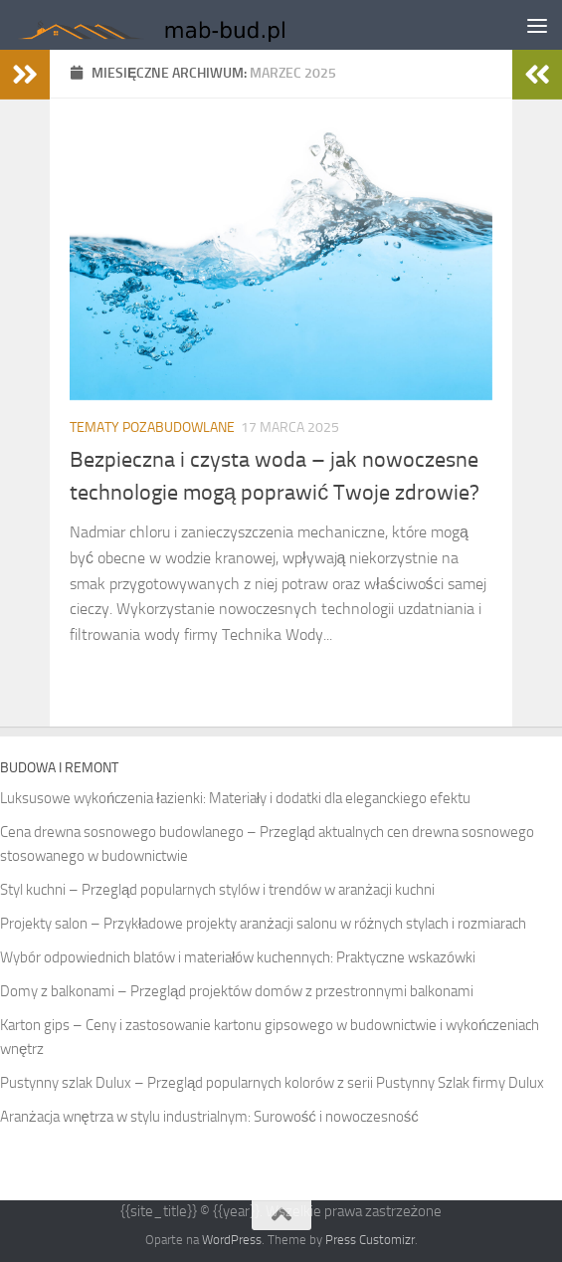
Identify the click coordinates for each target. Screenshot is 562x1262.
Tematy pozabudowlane (152, 427)
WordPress (232, 1239)
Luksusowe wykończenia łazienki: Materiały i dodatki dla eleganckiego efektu (235, 798)
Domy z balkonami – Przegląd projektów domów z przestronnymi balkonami (236, 991)
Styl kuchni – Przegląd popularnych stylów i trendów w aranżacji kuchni (217, 890)
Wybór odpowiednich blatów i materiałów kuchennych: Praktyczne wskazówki (237, 957)
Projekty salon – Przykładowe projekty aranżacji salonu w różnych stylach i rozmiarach (263, 924)
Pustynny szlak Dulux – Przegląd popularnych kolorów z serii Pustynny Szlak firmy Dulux (272, 1083)
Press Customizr (370, 1239)
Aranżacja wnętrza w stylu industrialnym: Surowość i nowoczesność (209, 1117)
